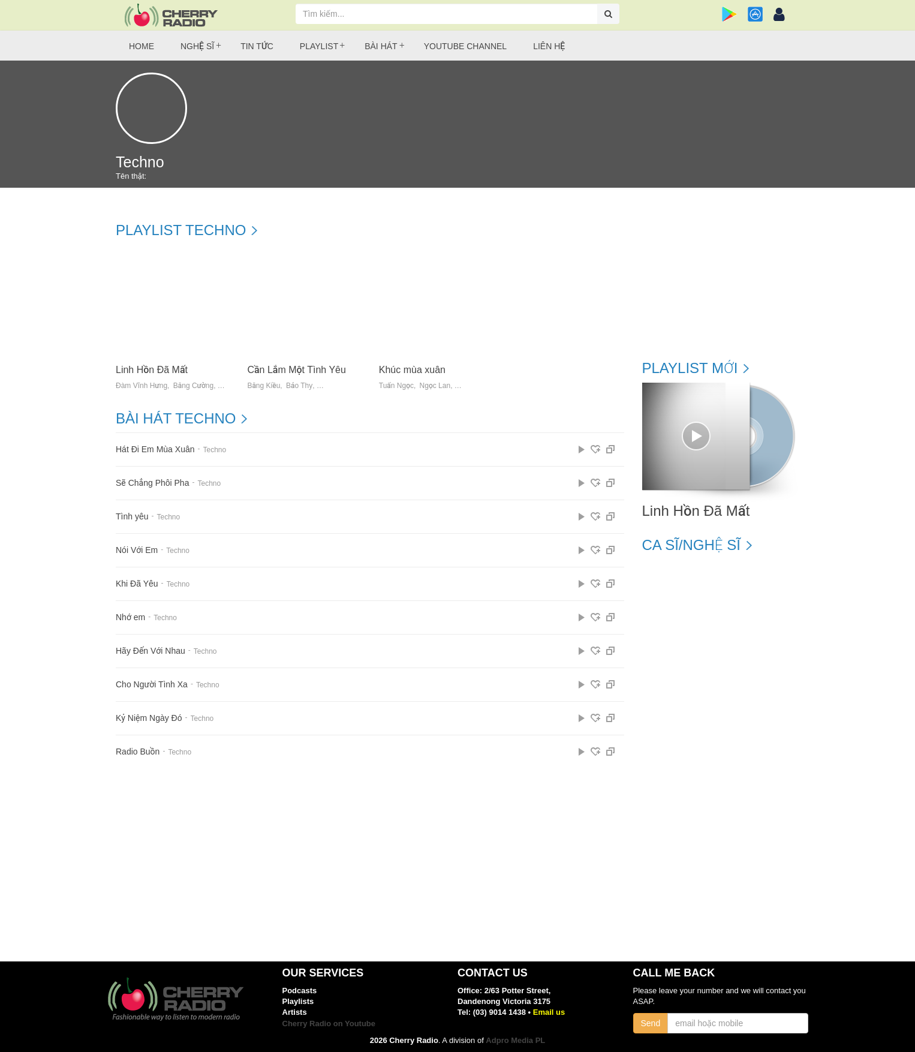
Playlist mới (690, 368)
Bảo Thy (299, 386)
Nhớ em (130, 617)
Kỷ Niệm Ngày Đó (149, 718)
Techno (215, 450)
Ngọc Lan (435, 386)
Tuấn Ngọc (396, 386)
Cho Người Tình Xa (152, 684)
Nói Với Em (137, 550)
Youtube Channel (465, 46)
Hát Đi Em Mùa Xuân (155, 449)
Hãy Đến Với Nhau (150, 651)
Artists (294, 1012)
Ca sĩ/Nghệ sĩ (691, 545)
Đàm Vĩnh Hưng (141, 386)
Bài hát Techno (176, 418)
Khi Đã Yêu (137, 583)
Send (651, 1023)
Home (141, 46)
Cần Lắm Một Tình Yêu (296, 370)
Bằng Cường (193, 386)
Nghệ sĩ (197, 46)
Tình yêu (132, 516)
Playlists (298, 1001)
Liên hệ (549, 46)
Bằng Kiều (263, 386)
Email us (549, 1012)
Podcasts (299, 990)
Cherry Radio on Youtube (329, 1023)
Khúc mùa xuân (412, 370)
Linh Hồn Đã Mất (152, 370)
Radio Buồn (137, 751)
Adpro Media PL (515, 1040)
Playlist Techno (181, 230)
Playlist (319, 46)
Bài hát (381, 46)
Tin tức (256, 46)
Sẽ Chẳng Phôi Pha (152, 483)
